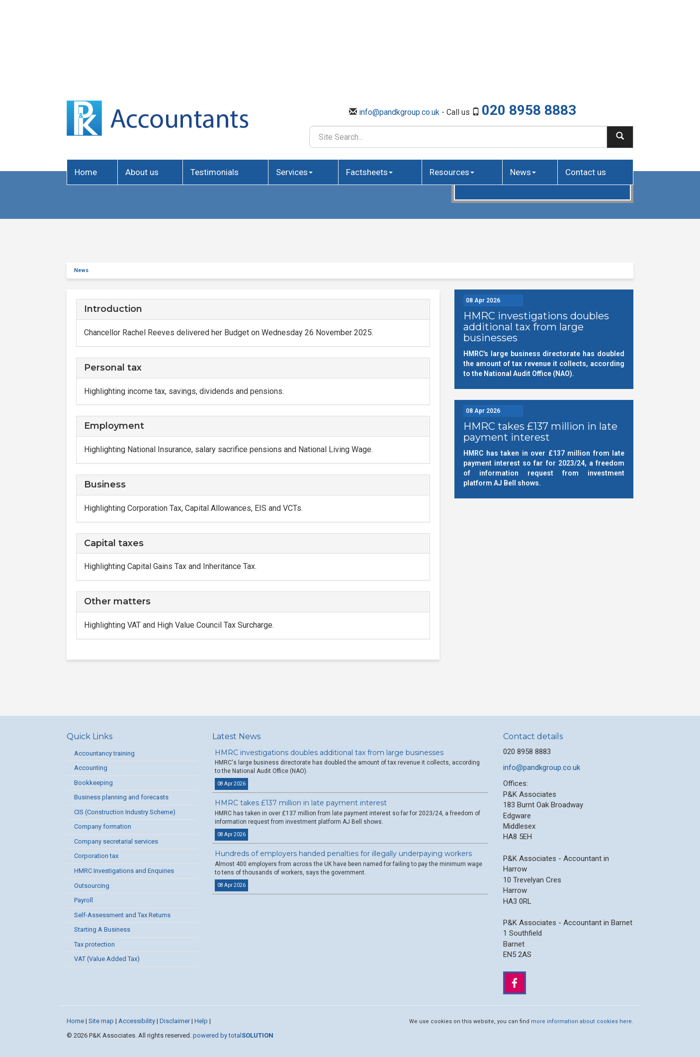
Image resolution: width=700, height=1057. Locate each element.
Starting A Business (102, 929)
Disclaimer (175, 1021)
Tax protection (94, 944)
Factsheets (369, 83)
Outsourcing (91, 885)
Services (294, 83)
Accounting (90, 767)
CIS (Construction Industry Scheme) (124, 812)
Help (201, 1021)
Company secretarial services (116, 841)
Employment (114, 425)
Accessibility (136, 1021)
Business (105, 484)
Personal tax (113, 367)
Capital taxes (114, 543)
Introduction (113, 308)
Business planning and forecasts (121, 797)
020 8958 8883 (529, 20)
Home (86, 83)
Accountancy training (104, 753)
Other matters (117, 601)
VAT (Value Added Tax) (107, 958)
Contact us (585, 83)
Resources (452, 83)
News (523, 83)
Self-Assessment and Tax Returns (122, 915)
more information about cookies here (581, 1021)
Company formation (102, 826)
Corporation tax (96, 856)
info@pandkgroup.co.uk (399, 22)
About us (142, 83)
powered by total (233, 1035)
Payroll (83, 900)
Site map (101, 1021)
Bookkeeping (93, 782)
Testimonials (214, 83)
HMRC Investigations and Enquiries (124, 870)
